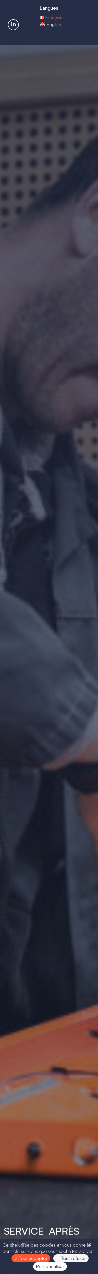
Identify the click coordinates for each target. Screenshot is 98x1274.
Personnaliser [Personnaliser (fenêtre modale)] (50, 1266)
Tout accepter (31, 1258)
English (54, 28)
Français (53, 21)
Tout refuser (71, 1258)
